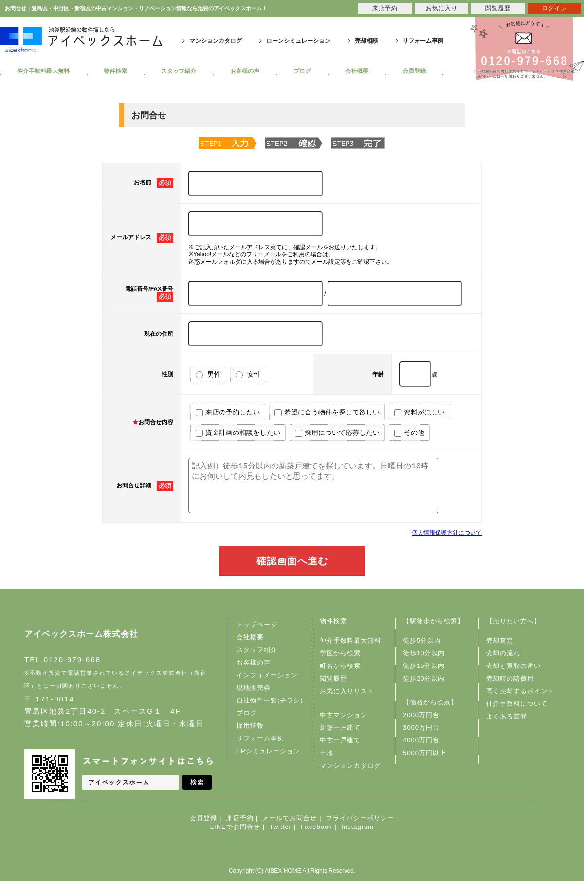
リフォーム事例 (422, 40)
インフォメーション (267, 675)
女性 (248, 374)
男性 (208, 374)
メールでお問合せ (289, 818)
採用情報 (250, 725)
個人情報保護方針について (447, 532)
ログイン (554, 8)
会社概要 (356, 71)
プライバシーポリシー (360, 818)
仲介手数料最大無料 (43, 71)
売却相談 (366, 40)
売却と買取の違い (513, 665)
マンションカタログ (215, 40)
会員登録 (414, 71)
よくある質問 (506, 716)
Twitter (280, 826)
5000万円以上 (424, 752)
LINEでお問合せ (235, 826)
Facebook (316, 826)
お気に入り (441, 8)
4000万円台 (421, 740)
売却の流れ (503, 653)
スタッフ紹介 (178, 71)
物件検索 (115, 71)
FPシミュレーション (268, 751)
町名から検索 (340, 665)
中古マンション (343, 715)
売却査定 (499, 640)
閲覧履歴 (333, 678)
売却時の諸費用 (510, 678)
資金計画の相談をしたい (238, 433)
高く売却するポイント (520, 691)
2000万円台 (421, 715)
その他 (409, 433)
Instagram (357, 826)
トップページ (257, 624)
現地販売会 (254, 687)
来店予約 (240, 818)
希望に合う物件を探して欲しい (327, 412)
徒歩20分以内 (424, 678)
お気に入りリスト (347, 691)
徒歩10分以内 (424, 653)
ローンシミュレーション (298, 40)
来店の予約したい (228, 412)
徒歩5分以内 (422, 640)
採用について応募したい (337, 433)
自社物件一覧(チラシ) (270, 700)
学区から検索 (340, 653)
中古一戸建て (340, 740)
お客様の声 (244, 71)
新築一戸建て (340, 727)
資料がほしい (419, 412)
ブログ (302, 71)
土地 (326, 752)
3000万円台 (421, 727)
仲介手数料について (517, 703)
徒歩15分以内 (424, 665)
